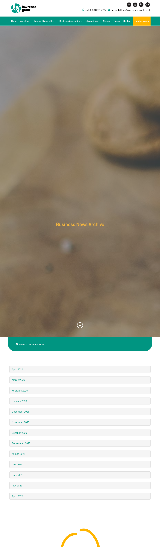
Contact (127, 21)
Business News (36, 344)
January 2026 (19, 400)
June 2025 (17, 474)
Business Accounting (70, 21)
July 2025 (17, 464)
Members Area (142, 21)
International (92, 21)
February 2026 (20, 390)
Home (14, 21)
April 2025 (17, 496)
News (106, 21)
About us (25, 21)
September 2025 (21, 443)
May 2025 (17, 485)
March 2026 (18, 379)
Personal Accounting (45, 21)
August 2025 (18, 453)
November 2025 (20, 422)
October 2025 (19, 432)
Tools (116, 21)
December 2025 (20, 411)
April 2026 (17, 369)
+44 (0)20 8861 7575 (95, 9)
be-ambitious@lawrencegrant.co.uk (131, 9)
